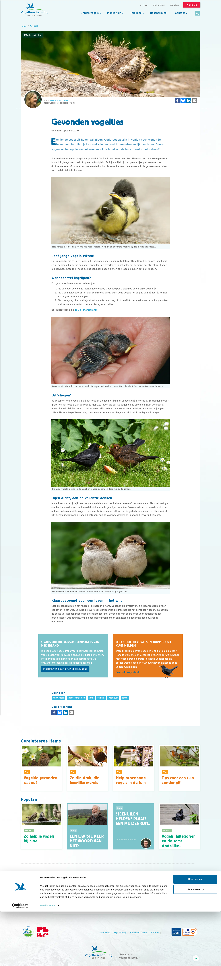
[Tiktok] (191, 905)
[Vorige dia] (52, 905)
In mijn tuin (114, 12)
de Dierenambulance (86, 309)
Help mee (136, 12)
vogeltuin (113, 697)
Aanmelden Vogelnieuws (174, 891)
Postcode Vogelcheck (128, 672)
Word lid (92, 901)
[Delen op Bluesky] (183, 100)
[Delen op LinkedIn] (189, 100)
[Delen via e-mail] (194, 100)
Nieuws (24, 879)
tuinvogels (58, 697)
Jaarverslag (27, 895)
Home (24, 26)
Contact (180, 12)
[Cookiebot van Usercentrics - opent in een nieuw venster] (19, 960)
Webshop (174, 5)
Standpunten (27, 908)
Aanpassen (196, 943)
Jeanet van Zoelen (59, 100)
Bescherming (158, 12)
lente (124, 697)
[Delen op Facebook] (177, 100)
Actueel (34, 26)
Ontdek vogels (90, 12)
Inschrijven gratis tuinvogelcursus (65, 669)
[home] (34, 9)
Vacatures (26, 891)
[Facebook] (160, 905)
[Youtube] (166, 905)
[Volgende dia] (140, 905)
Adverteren (26, 903)
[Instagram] (172, 905)
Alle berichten (32, 35)
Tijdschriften (27, 899)
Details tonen (47, 960)
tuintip (100, 697)
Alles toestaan (195, 933)
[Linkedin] (179, 905)
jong (91, 697)
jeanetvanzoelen (76, 697)
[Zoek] (197, 13)
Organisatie (27, 887)
